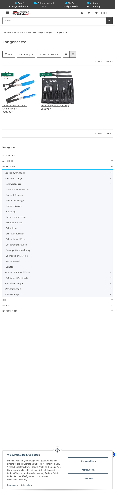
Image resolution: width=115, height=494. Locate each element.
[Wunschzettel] (89, 13)
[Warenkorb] (101, 13)
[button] (81, 13)
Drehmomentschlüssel (17, 189)
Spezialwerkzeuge (14, 283)
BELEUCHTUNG (9, 311)
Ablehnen (88, 478)
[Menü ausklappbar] (7, 11)
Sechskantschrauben (16, 244)
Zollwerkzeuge (12, 294)
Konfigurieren (88, 470)
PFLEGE (6, 305)
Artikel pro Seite (47, 54)
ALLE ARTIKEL (9, 155)
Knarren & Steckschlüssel (17, 272)
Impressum (12, 485)
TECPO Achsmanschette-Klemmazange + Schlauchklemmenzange (14, 107)
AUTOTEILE (7, 160)
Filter (9, 54)
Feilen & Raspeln (14, 195)
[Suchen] (54, 20)
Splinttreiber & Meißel (17, 255)
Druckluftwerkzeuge (15, 172)
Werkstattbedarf (13, 288)
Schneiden (11, 228)
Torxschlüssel (13, 261)
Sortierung (24, 54)
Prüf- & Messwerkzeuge (16, 277)
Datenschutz (26, 485)
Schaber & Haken (14, 222)
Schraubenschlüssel (16, 239)
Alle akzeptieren (88, 461)
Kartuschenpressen (16, 217)
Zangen (9, 266)
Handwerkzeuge (13, 183)
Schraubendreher (15, 233)
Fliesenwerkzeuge (15, 200)
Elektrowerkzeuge (13, 178)
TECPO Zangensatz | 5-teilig (55, 105)
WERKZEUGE (8, 166)
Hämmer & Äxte (14, 206)
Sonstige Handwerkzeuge (18, 250)
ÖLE (4, 300)
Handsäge (11, 211)
